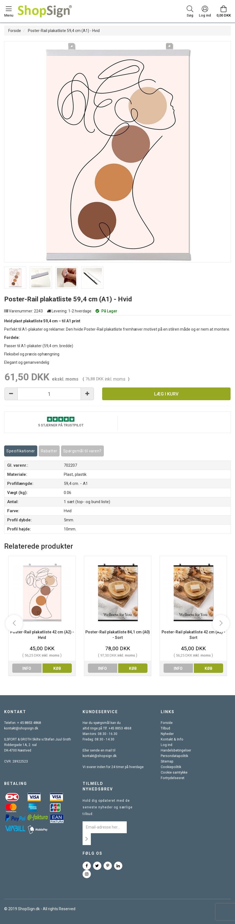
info (26, 668)
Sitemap (167, 761)
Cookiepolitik (170, 767)
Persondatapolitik (174, 756)
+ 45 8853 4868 (29, 723)
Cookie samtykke (174, 772)
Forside (14, 30)
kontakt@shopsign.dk (20, 728)
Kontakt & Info (171, 739)
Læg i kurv (166, 394)
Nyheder (167, 734)
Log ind (166, 745)
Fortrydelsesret (172, 778)
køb (57, 668)
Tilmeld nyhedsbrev (98, 786)
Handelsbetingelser (176, 750)
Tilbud (165, 728)
